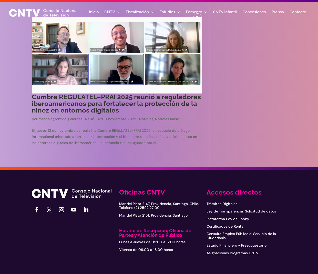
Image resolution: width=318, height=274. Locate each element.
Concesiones (254, 12)
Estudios (167, 12)
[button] (197, 17)
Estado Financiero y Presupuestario (236, 245)
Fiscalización (137, 12)
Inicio (94, 12)
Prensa (277, 12)
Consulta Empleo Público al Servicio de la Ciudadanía (241, 235)
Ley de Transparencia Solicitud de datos (241, 211)
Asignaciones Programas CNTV (233, 253)
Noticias (146, 119)
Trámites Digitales (222, 203)
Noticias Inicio (167, 119)
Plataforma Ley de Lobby (228, 219)
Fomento (194, 12)
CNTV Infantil (225, 12)
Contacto (298, 12)
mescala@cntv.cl (52, 119)
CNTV (109, 12)
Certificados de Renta (225, 226)
